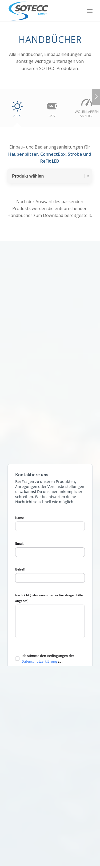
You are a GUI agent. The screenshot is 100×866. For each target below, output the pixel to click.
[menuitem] (90, 11)
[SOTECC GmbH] (41, 11)
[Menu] (90, 11)
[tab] (17, 111)
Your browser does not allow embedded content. (50, 565)
